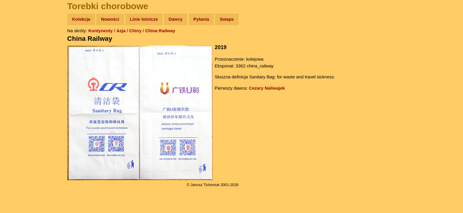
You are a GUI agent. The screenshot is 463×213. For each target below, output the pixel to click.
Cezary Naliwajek (267, 88)
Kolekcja (81, 19)
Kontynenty (100, 30)
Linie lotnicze (144, 19)
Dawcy (176, 19)
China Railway (160, 30)
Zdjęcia (17, 53)
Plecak (17, 99)
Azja (120, 30)
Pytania (201, 19)
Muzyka (18, 87)
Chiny (135, 30)
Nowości (110, 19)
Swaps (227, 19)
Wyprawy (20, 42)
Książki (17, 76)
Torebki (18, 122)
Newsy (17, 64)
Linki (15, 110)
